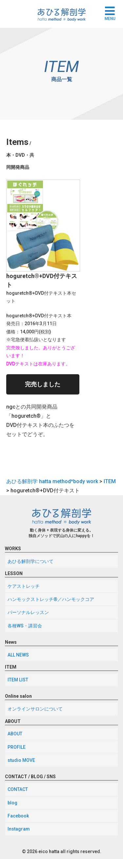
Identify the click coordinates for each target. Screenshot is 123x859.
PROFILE (17, 747)
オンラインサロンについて (35, 708)
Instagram (19, 829)
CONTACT (18, 789)
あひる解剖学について (30, 561)
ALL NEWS (18, 654)
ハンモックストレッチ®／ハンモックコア (51, 599)
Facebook (18, 815)
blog (12, 802)
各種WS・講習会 (25, 625)
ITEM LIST (18, 679)
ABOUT (15, 733)
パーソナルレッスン (28, 612)
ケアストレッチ (24, 586)
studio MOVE (21, 760)
